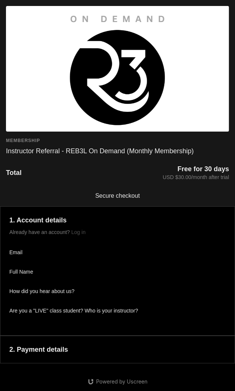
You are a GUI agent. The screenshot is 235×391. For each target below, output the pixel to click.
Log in (78, 232)
